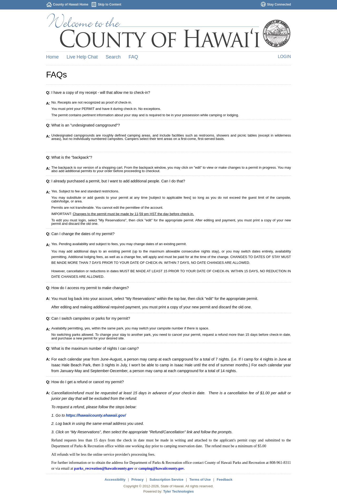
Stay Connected (279, 4)
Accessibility (115, 480)
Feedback (224, 480)
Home (52, 57)
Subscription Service (167, 480)
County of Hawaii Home (70, 4)
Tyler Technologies (178, 491)
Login (284, 56)
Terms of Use (200, 480)
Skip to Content (109, 4)
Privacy (137, 480)
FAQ (133, 57)
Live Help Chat (82, 57)
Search (113, 57)
